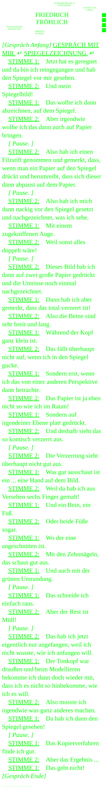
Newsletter (14, 29)
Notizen (39, 33)
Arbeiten (39, 31)
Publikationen (14, 27)
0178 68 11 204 (89, 8)
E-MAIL (89, 10)
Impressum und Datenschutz (25, 786)
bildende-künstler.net (15, 786)
